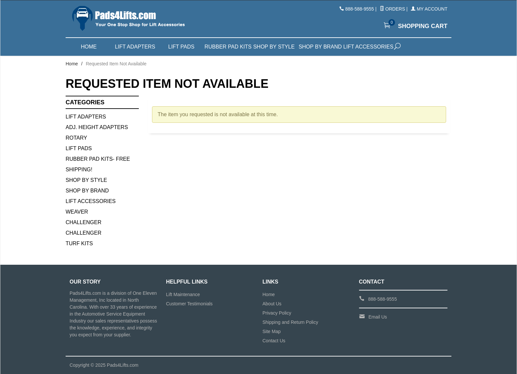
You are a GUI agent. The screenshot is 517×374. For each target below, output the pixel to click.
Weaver (77, 212)
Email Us (378, 317)
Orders (392, 9)
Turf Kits (79, 243)
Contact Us (273, 340)
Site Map (271, 331)
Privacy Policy (276, 313)
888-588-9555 (359, 9)
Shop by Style (274, 47)
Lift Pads (181, 47)
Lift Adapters (135, 47)
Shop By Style (86, 180)
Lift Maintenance (183, 294)
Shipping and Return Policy (290, 322)
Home (89, 47)
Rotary (76, 138)
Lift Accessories (366, 47)
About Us (272, 303)
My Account (429, 9)
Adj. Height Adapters (97, 127)
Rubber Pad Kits (227, 47)
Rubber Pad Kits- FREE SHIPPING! (98, 164)
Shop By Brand (87, 190)
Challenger (83, 222)
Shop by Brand (320, 47)
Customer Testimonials (189, 303)
